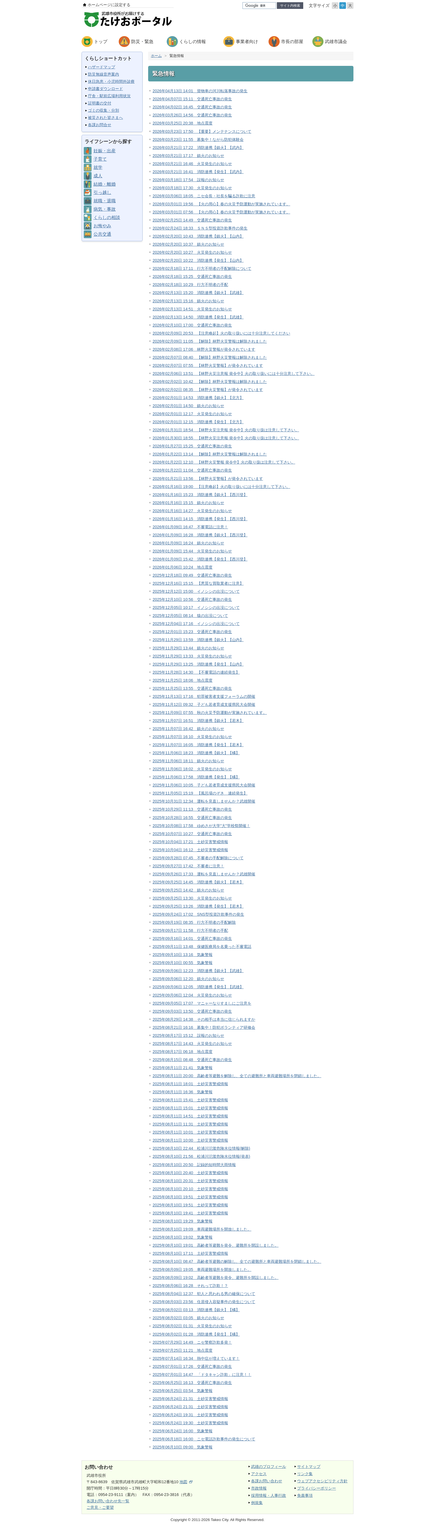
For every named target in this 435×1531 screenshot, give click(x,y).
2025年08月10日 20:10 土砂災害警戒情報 (190, 1189)
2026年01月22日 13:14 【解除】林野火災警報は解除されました (210, 454)
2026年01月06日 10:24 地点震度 (183, 567)
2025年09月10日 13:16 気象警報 (183, 954)
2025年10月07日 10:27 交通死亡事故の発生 (192, 834)
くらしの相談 (106, 217)
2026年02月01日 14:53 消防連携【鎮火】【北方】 (198, 397)
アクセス (259, 1474)
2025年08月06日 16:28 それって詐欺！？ (190, 1285)
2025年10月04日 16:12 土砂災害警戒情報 (190, 850)
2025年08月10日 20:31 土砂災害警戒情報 (190, 1181)
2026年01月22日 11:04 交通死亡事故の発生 (192, 470)
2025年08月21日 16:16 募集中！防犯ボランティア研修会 (204, 1027)
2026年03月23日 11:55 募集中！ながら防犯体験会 (198, 139)
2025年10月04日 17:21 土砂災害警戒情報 (190, 842)
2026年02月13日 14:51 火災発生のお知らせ (192, 309)
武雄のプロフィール (268, 1466)
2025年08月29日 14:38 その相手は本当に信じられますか (204, 1019)
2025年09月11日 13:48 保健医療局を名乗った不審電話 (202, 946)
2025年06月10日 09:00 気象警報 (183, 1447)
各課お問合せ (99, 125)
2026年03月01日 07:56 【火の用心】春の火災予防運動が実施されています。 (221, 212)
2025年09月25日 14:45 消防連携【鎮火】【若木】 (198, 882)
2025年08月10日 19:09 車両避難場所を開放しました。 (202, 1229)
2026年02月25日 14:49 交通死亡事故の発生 (192, 220)
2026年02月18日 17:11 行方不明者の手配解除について (202, 268)
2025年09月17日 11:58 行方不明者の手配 (190, 930)
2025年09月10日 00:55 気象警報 (183, 962)
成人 (97, 175)
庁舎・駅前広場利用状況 (109, 96)
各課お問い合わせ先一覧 (108, 1501)
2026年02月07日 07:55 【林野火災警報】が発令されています (208, 365)
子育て (100, 159)
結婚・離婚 (104, 184)
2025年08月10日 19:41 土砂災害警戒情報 (190, 1213)
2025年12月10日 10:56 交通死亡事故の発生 (192, 599)
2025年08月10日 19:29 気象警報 (183, 1221)
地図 (186, 1482)
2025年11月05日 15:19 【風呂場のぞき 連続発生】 (200, 793)
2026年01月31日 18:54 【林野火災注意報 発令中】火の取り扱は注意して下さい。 (226, 430)
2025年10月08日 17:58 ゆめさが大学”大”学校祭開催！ (201, 825)
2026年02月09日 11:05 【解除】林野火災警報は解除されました (210, 341)
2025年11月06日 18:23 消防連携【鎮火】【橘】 (196, 753)
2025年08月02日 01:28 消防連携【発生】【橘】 (196, 1334)
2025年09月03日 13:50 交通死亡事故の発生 (192, 1011)
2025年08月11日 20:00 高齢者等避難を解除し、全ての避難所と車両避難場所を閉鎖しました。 (237, 1076)
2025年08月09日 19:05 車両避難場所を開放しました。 (202, 1269)
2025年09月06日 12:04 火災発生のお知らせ (192, 995)
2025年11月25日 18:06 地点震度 (183, 680)
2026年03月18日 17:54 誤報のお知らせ (188, 180)
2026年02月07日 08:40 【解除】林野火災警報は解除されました (210, 357)
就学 (97, 167)
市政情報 (259, 1488)
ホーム (156, 56)
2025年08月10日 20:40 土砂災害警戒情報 (190, 1173)
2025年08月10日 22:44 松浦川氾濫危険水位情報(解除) (201, 1148)
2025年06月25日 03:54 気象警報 (183, 1390)
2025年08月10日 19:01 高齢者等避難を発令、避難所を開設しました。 (216, 1245)
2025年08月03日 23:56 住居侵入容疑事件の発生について (204, 1302)
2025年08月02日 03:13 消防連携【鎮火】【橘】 (196, 1310)
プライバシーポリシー (316, 1488)
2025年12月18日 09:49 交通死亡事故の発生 (192, 575)
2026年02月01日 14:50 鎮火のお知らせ (188, 406)
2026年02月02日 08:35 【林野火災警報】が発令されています (208, 389)
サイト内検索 (290, 6)
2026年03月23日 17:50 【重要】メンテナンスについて (202, 131)
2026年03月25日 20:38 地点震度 (183, 123)
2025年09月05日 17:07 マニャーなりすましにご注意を (202, 1003)
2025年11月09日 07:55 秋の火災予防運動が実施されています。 (210, 712)
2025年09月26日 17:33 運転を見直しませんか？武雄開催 (204, 874)
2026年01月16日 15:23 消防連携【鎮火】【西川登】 (200, 494)
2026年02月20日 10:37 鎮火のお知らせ (188, 244)
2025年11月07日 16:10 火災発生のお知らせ (192, 737)
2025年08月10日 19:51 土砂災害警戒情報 (190, 1197)
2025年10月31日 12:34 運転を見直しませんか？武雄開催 (204, 801)
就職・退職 (104, 200)
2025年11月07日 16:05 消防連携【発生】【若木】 (198, 745)
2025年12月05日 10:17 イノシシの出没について (196, 607)
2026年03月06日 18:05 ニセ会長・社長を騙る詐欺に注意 (204, 196)
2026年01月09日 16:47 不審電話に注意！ (190, 527)
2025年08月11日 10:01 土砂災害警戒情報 (190, 1132)
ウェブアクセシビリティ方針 (322, 1481)
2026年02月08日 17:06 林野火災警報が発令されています (204, 349)
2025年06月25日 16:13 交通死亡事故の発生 (192, 1382)
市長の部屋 (292, 41)
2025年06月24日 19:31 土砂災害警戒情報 (190, 1415)
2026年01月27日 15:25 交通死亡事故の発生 (192, 446)
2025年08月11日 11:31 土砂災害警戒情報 (190, 1124)
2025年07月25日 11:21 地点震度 (183, 1350)
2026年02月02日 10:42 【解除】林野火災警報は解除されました (210, 381)
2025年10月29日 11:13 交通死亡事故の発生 (192, 809)
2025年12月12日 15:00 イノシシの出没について (196, 591)
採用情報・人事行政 (268, 1495)
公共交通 (102, 234)
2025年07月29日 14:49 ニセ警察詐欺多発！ (192, 1342)
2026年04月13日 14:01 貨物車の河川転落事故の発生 (200, 91)
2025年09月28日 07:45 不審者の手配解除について (198, 858)
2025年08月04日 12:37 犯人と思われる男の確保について (204, 1293)
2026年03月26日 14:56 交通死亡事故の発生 (192, 115)
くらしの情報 (192, 41)
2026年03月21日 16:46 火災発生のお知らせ (192, 163)
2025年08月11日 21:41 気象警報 (183, 1068)
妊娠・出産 (104, 150)
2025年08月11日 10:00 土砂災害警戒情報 (190, 1140)
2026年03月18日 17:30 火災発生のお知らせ (192, 188)
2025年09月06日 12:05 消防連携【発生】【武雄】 (198, 987)
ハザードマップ (101, 67)
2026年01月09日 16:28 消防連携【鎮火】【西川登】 (200, 535)
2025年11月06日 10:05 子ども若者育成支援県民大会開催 (204, 785)
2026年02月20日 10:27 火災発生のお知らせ (192, 252)
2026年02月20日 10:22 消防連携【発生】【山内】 (198, 260)
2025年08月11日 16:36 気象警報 (183, 1092)
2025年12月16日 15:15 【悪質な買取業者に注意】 (198, 583)
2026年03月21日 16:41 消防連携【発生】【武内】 (198, 172)
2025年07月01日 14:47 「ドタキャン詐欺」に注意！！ (202, 1374)
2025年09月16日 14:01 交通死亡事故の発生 (192, 938)
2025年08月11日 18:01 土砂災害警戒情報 (190, 1084)
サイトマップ (308, 1466)
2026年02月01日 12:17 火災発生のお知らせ (192, 414)
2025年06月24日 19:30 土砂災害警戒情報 (190, 1423)
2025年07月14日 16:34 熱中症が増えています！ (196, 1358)
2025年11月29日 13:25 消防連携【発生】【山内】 (198, 664)
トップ (100, 41)
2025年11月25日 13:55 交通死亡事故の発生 (192, 688)
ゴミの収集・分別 (103, 110)
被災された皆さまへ (105, 117)
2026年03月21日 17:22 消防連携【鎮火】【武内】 (198, 147)
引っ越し (102, 192)
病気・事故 (104, 209)
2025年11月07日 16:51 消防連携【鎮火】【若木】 (198, 720)
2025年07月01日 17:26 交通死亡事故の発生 (192, 1366)
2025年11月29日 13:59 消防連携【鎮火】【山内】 (198, 640)
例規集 (257, 1502)
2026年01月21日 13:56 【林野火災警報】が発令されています (208, 478)
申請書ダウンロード (105, 88)
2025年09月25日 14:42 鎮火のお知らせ (188, 890)
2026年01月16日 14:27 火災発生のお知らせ (192, 511)
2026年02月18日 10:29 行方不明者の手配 (190, 284)
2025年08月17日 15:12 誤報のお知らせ (188, 1035)
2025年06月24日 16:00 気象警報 (183, 1431)
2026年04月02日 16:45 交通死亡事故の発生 (192, 107)
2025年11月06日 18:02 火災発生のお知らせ (192, 769)
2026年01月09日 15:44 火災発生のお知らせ (192, 551)
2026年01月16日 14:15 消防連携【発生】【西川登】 (200, 519)
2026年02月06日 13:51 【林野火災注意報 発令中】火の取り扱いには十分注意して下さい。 (234, 373)
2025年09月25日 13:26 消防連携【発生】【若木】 (198, 906)
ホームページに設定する (109, 5)
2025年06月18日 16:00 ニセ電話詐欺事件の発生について (204, 1439)
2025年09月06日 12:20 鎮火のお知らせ (188, 979)
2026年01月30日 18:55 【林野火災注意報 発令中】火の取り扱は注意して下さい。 (226, 438)
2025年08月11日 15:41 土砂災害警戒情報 (190, 1100)
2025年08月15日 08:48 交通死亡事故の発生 (192, 1059)
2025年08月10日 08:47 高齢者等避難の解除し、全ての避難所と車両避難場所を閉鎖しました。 (237, 1261)
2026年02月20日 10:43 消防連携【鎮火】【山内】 (198, 236)
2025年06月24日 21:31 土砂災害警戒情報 (190, 1398)
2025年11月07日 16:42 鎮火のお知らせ (188, 728)
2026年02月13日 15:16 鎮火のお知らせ (188, 301)
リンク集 (305, 1474)
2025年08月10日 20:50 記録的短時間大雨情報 (194, 1164)
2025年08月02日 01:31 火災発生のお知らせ (192, 1326)
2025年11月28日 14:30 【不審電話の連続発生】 (196, 672)
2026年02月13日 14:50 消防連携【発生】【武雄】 (198, 317)
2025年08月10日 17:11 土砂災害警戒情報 (190, 1253)
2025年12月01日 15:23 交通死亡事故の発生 (192, 631)
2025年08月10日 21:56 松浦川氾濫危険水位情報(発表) (201, 1156)
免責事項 (305, 1495)
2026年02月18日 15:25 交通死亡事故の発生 (192, 276)
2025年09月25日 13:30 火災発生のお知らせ (192, 898)
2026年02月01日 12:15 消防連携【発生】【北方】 (198, 422)
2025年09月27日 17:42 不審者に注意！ (188, 866)
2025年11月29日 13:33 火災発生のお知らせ (192, 656)
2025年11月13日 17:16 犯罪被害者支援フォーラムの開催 (204, 696)
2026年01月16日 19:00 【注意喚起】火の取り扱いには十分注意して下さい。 (221, 486)
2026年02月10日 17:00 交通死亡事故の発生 (192, 325)
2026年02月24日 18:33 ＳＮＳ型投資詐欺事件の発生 (200, 228)
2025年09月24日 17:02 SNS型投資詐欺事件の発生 (198, 914)
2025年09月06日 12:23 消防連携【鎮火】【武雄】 (198, 971)
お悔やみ (102, 225)
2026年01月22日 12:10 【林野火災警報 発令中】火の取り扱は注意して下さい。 (224, 462)
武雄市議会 (336, 41)
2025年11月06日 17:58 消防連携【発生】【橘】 (196, 777)
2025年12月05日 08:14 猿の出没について (190, 615)
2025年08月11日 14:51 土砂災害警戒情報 (190, 1116)
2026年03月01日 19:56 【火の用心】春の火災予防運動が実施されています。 (221, 204)
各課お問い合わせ (266, 1481)
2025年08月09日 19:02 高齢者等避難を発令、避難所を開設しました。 (216, 1277)
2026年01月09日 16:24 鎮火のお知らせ (188, 543)
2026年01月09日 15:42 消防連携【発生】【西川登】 (200, 559)
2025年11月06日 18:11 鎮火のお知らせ (188, 761)
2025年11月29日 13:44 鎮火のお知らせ (188, 648)
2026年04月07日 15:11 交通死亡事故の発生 (192, 99)
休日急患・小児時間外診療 (111, 81)
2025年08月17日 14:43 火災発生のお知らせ (192, 1043)
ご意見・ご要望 (100, 1507)
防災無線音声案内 (103, 74)
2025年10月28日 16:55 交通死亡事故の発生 (192, 817)
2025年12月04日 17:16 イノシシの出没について (196, 623)
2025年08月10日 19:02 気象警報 (183, 1237)
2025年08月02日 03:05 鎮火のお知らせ (188, 1318)
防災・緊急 (142, 41)
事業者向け (247, 41)
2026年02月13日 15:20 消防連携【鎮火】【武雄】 (198, 292)
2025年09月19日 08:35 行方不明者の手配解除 (194, 922)
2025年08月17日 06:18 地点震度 (183, 1051)
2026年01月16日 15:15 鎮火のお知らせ (188, 503)
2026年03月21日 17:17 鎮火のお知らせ (188, 155)
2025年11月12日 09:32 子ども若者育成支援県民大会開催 (204, 704)
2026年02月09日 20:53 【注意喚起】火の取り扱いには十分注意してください (221, 333)
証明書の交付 (99, 103)
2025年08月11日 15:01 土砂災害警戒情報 (190, 1108)
